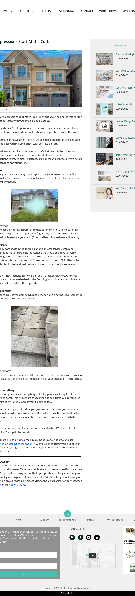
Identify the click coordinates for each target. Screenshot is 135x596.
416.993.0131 (17, 484)
